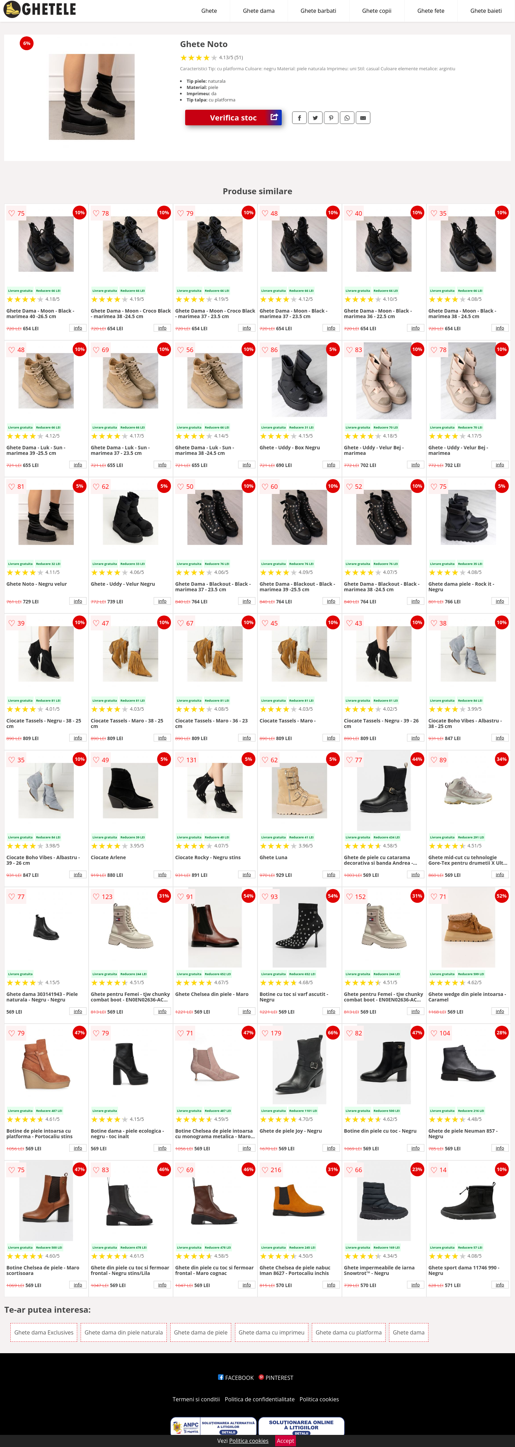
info (78, 328)
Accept (285, 1441)
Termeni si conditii (196, 1399)
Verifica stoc (246, 117)
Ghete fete (430, 11)
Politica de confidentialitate (260, 1399)
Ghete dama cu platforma (349, 1332)
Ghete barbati (318, 11)
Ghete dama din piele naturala (123, 1332)
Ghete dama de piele (201, 1332)
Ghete (209, 11)
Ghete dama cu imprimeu (272, 1332)
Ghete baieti (486, 11)
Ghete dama (259, 11)
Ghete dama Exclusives (43, 1332)
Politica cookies (319, 1399)
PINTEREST (276, 1378)
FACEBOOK (236, 1378)
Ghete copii (376, 11)
